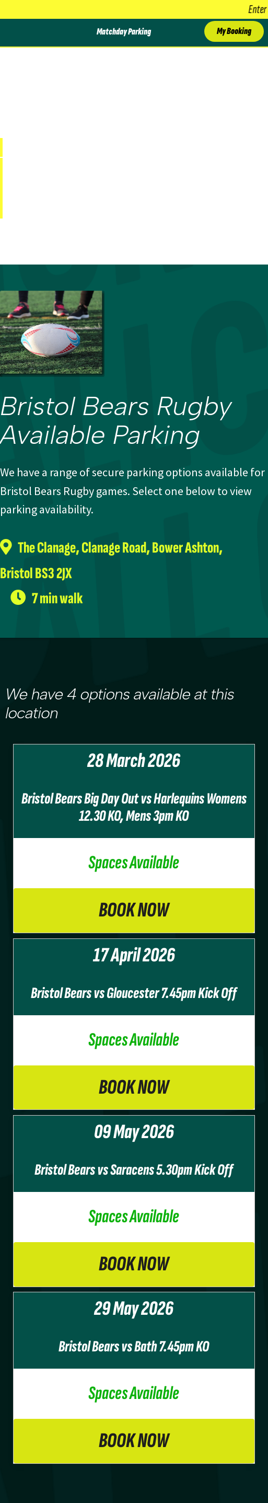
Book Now (134, 910)
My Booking (234, 31)
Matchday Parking (124, 32)
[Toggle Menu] (12, 33)
